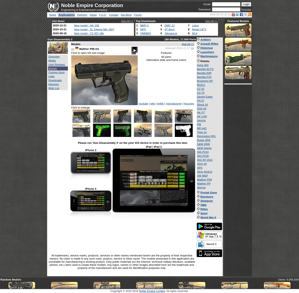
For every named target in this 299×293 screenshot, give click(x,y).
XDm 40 (202, 163)
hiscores (189, 103)
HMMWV (145, 33)
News (52, 14)
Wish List (53, 88)
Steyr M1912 (204, 171)
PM (199, 124)
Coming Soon (56, 72)
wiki (152, 103)
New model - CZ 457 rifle (89, 33)
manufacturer (174, 103)
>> (192, 48)
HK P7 (201, 112)
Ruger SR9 (203, 140)
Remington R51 (206, 136)
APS (199, 167)
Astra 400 (203, 65)
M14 (194, 33)
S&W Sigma (204, 148)
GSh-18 (201, 108)
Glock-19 (202, 104)
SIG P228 (203, 156)
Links (51, 76)
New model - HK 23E (86, 25)
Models (52, 68)
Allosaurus (171, 33)
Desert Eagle (205, 96)
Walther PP (204, 183)
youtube (143, 103)
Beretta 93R (204, 73)
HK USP (202, 116)
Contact (113, 14)
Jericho (201, 120)
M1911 (201, 84)
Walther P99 (204, 179)
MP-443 (202, 128)
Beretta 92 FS (205, 69)
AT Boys (170, 29)
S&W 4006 (203, 144)
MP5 (143, 29)
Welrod (201, 187)
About (93, 14)
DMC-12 (170, 25)
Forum (138, 14)
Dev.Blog (126, 14)
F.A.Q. (103, 14)
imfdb (160, 103)
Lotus (195, 25)
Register (246, 9)
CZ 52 (200, 88)
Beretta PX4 (204, 77)
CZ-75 (201, 92)
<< (72, 48)
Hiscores (53, 84)
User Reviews (56, 64)
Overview (54, 56)
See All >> (127, 21)
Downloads (55, 80)
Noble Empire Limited (152, 291)
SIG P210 (203, 152)
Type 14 (202, 132)
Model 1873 (199, 29)
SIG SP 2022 (205, 159)
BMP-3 (144, 25)
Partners (82, 14)
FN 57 (200, 100)
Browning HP (205, 80)
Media (52, 60)
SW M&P (202, 175)
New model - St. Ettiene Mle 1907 (94, 29)
